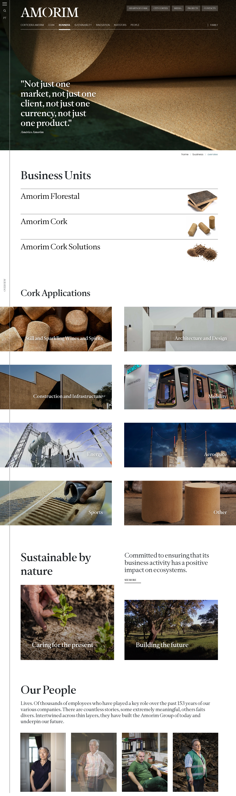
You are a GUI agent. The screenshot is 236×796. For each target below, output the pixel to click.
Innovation (103, 25)
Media (177, 8)
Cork (51, 25)
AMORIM (45, 11)
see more (130, 583)
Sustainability (83, 25)
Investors (120, 25)
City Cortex (161, 8)
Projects (193, 8)
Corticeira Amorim (32, 25)
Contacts (210, 8)
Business (64, 25)
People (135, 25)
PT (4, 18)
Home (185, 154)
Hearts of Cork (138, 8)
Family (214, 25)
